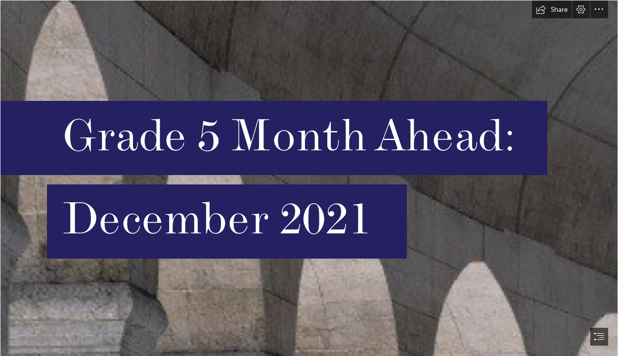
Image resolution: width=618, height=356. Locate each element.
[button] (552, 9)
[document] (309, 178)
